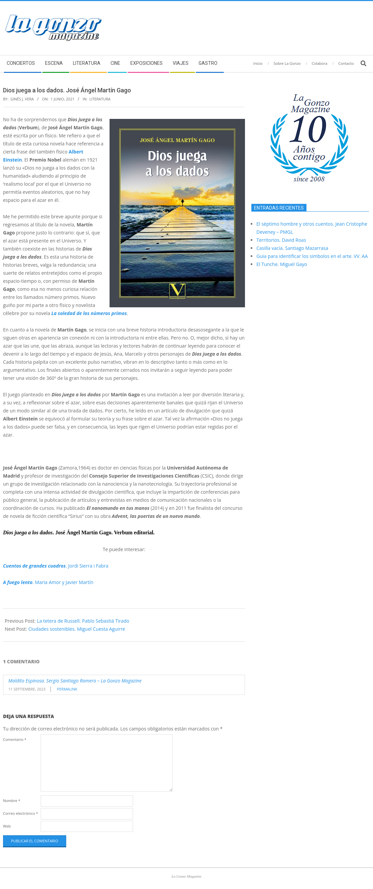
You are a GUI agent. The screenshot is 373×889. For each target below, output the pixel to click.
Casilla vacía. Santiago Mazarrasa (292, 248)
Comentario (15, 739)
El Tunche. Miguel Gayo (281, 264)
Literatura (100, 98)
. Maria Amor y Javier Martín (48, 582)
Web (7, 826)
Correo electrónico (20, 813)
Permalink (67, 689)
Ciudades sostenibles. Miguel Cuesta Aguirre (76, 629)
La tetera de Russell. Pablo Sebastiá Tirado (83, 621)
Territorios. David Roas (281, 240)
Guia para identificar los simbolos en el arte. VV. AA (312, 256)
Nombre (11, 800)
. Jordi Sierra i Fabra (56, 566)
